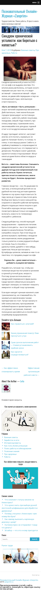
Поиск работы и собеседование (17, 448)
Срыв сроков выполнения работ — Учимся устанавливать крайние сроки (25, 345)
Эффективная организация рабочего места (31, 371)
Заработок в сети (11, 440)
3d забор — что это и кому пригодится (21, 530)
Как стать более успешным (15, 446)
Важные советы (28, 50)
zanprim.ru (8, 582)
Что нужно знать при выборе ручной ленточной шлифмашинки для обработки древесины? (20, 508)
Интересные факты (12, 443)
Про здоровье (10, 454)
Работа (14, 53)
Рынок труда (7, 545)
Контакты (35, 575)
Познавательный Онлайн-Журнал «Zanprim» (20, 13)
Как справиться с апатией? (22, 324)
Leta (22, 381)
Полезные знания (11, 451)
